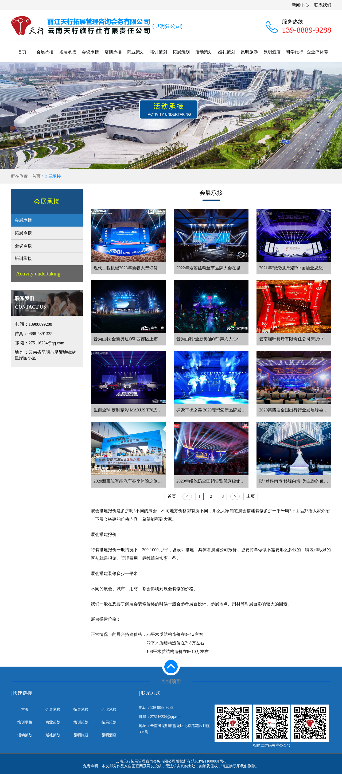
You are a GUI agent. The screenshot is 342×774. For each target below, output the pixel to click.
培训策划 (158, 52)
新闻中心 (300, 5)
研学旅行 (294, 52)
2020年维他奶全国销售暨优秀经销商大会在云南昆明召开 (229, 481)
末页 (250, 496)
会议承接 (90, 52)
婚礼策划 (226, 52)
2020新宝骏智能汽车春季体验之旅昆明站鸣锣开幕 (141, 481)
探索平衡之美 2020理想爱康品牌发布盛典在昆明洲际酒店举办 (234, 410)
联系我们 (322, 5)
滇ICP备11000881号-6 (208, 761)
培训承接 (113, 52)
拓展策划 (181, 52)
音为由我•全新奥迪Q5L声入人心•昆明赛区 (216, 339)
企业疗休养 (317, 52)
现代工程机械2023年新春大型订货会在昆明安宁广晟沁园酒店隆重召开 (160, 268)
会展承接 (44, 52)
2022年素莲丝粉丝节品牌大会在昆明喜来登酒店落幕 (225, 268)
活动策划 (203, 52)
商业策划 (135, 52)
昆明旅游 (249, 52)
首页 (22, 52)
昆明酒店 (272, 52)
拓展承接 (67, 52)
